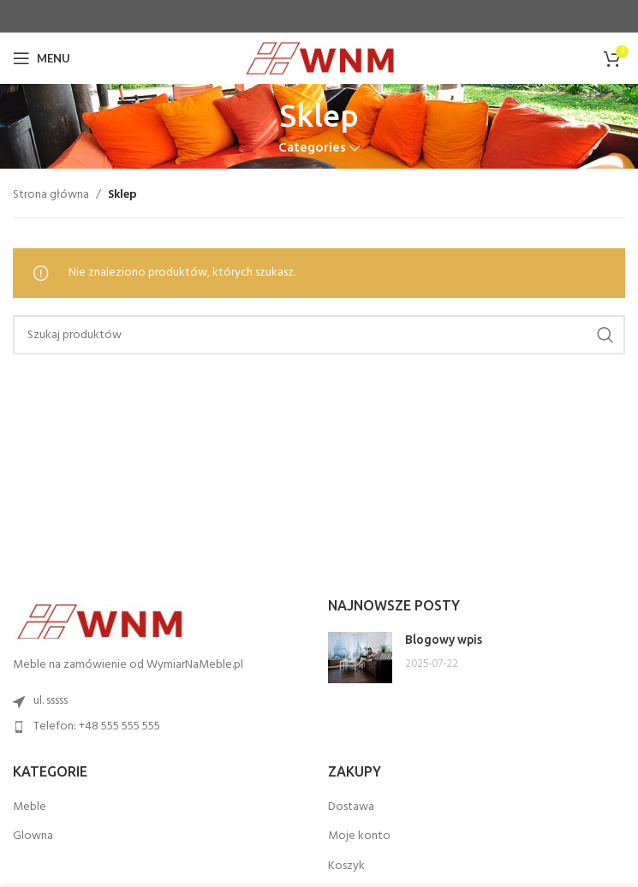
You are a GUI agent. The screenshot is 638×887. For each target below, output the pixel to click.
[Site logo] (319, 58)
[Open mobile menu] (41, 58)
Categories (312, 148)
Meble (29, 807)
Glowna (33, 836)
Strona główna (51, 195)
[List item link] (162, 726)
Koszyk (346, 866)
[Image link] (98, 622)
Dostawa (351, 807)
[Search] (319, 334)
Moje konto (359, 836)
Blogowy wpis (443, 639)
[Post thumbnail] (360, 657)
